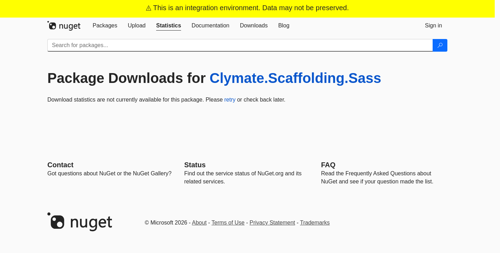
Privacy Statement (272, 223)
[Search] (440, 45)
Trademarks (315, 223)
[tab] (104, 25)
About (199, 223)
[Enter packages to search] (240, 45)
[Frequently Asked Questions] (328, 165)
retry (229, 100)
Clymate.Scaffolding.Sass (295, 78)
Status (195, 165)
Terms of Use (228, 223)
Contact (60, 165)
